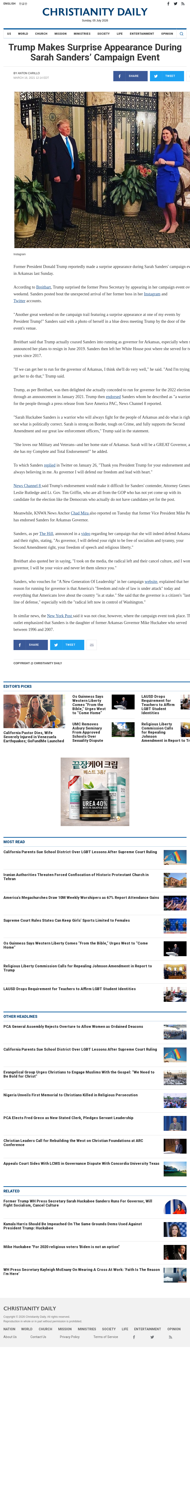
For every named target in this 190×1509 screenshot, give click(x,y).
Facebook (168, 3)
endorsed (113, 396)
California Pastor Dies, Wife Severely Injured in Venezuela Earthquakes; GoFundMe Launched (33, 737)
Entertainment (142, 33)
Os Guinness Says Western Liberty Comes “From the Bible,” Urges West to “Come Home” (89, 704)
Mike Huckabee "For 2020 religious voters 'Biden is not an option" (61, 1247)
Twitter (175, 3)
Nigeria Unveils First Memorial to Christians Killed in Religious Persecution (70, 1095)
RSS (183, 3)
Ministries (82, 33)
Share (126, 76)
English (9, 3)
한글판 (23, 3)
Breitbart (43, 287)
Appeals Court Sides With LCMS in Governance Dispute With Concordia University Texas (81, 1163)
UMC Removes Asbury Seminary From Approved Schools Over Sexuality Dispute (87, 732)
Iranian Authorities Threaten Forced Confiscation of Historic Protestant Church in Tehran (76, 877)
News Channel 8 (28, 485)
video (85, 533)
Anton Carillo (29, 73)
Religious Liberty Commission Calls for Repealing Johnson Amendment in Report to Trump (77, 968)
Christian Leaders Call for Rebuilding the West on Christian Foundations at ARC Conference (73, 1143)
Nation (9, 1329)
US (9, 33)
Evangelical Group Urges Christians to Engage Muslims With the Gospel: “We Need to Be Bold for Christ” (79, 1074)
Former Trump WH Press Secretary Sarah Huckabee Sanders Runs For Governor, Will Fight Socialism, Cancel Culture (77, 1203)
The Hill (46, 533)
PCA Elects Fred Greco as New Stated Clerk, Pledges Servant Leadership (68, 1118)
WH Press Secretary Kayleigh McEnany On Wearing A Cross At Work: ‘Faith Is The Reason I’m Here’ (81, 1272)
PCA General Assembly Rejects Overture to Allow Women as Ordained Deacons (73, 1026)
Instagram (152, 294)
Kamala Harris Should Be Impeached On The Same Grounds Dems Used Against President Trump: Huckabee (72, 1226)
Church (41, 33)
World (23, 33)
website (151, 581)
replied (49, 465)
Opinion (167, 33)
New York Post (60, 616)
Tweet (162, 76)
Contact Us (38, 1337)
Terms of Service (105, 1337)
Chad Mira (80, 513)
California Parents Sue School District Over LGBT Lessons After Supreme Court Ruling (80, 852)
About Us (10, 1337)
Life (120, 33)
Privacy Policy (70, 1337)
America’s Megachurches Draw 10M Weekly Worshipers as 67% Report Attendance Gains (81, 897)
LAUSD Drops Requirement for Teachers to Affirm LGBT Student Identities (158, 704)
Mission (60, 33)
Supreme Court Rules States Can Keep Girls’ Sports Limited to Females (66, 920)
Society (103, 33)
